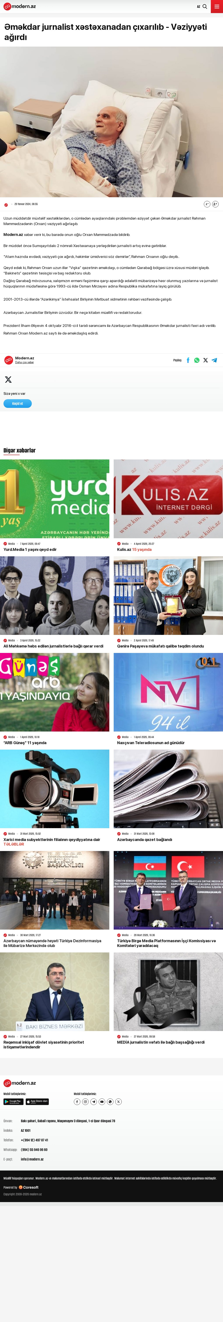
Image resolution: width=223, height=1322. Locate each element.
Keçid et (17, 403)
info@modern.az (32, 1159)
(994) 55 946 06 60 (34, 1150)
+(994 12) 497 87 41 (34, 1140)
